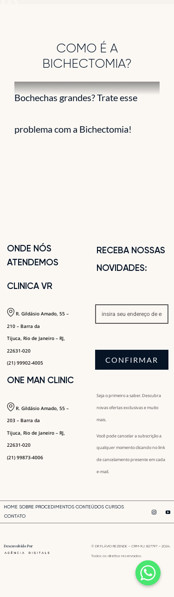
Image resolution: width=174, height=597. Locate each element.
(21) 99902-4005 (25, 362)
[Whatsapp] (148, 572)
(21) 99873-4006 (25, 457)
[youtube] (168, 512)
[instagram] (154, 512)
